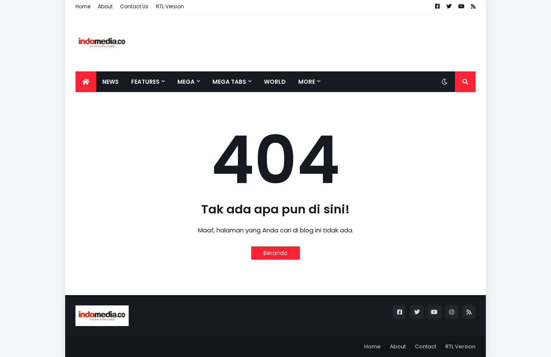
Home (82, 6)
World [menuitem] (275, 82)
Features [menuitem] (145, 82)
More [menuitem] (306, 82)
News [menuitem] (110, 82)
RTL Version (170, 6)
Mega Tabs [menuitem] (229, 82)
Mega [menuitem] (186, 82)
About (105, 6)
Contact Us (134, 6)
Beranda (275, 253)
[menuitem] (85, 81)
